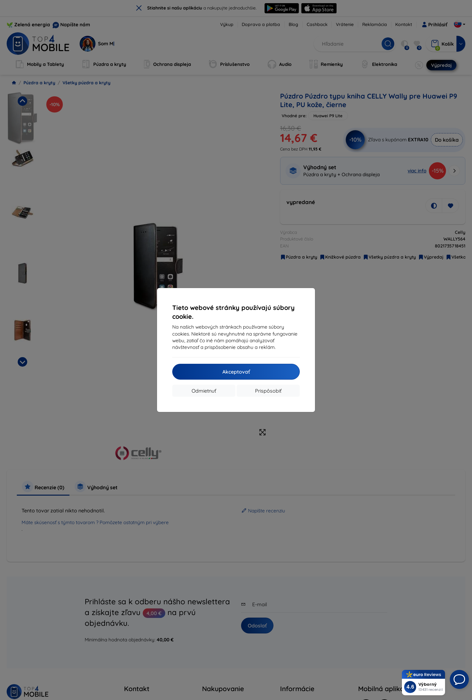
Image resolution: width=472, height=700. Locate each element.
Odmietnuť (204, 391)
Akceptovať (236, 372)
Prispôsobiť (268, 391)
